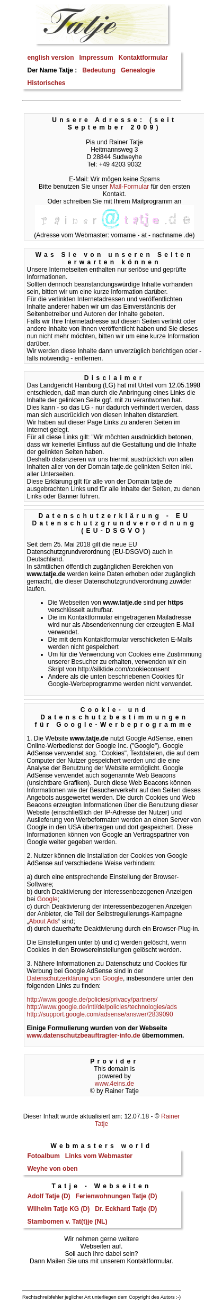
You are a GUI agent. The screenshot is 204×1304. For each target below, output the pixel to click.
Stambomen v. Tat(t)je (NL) (68, 1221)
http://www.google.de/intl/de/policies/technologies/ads (102, 1007)
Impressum (96, 57)
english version (51, 57)
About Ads (43, 921)
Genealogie (138, 70)
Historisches (47, 83)
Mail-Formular (129, 186)
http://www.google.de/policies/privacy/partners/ (92, 999)
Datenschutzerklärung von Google (75, 978)
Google (47, 899)
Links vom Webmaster (98, 1156)
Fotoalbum (44, 1156)
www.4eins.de (114, 1083)
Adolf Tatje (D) (49, 1196)
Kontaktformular (143, 57)
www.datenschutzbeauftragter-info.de (83, 1035)
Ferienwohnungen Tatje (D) (116, 1196)
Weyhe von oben (53, 1168)
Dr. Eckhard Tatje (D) (126, 1209)
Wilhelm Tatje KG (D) (59, 1209)
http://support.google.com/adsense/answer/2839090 (100, 1014)
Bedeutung (99, 70)
